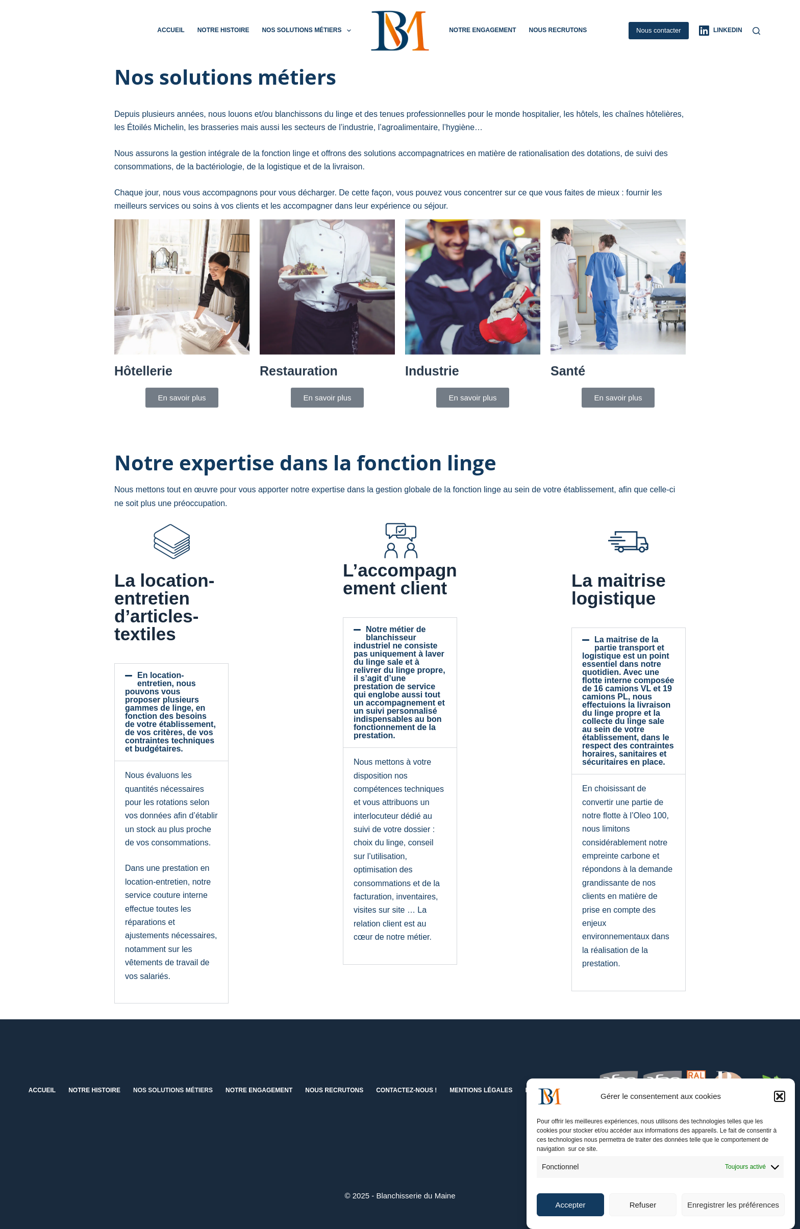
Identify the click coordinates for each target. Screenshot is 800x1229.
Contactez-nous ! (406, 1090)
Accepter (570, 1211)
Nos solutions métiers (308, 30)
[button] (779, 1102)
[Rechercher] (756, 31)
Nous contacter (658, 30)
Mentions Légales (480, 1090)
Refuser (643, 1211)
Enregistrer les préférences (733, 1211)
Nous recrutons (558, 30)
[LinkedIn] (720, 31)
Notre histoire (223, 30)
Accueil (170, 30)
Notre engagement (482, 30)
